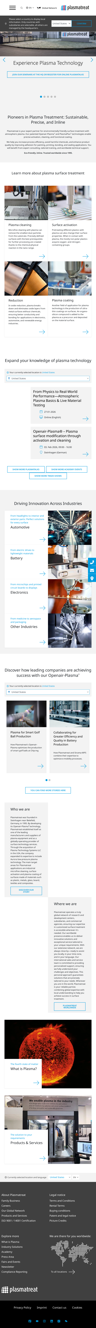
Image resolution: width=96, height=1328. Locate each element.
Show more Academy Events (66, 469)
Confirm (81, 23)
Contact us (59, 1307)
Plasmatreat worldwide (70, 1006)
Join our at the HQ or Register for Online (48, 74)
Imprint (42, 1307)
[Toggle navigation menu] (12, 7)
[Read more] (41, 766)
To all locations (63, 1271)
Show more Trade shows (48, 475)
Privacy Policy (23, 1307)
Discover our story (26, 891)
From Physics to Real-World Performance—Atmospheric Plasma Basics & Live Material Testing (57, 398)
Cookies (77, 1307)
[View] (85, 419)
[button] (21, 7)
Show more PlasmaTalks (25, 469)
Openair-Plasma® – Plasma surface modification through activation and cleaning (57, 436)
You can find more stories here (48, 790)
